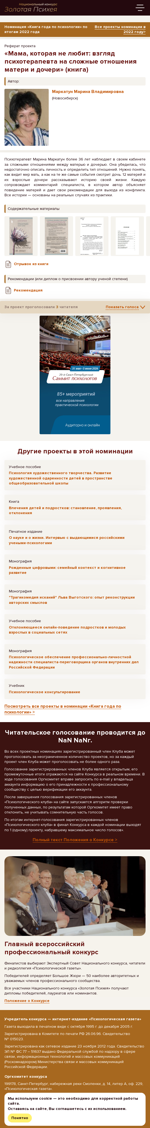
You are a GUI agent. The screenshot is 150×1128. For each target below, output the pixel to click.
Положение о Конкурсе (27, 1000)
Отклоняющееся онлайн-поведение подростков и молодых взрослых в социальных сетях (67, 630)
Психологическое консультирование (44, 692)
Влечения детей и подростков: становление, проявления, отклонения (65, 510)
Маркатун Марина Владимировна (88, 91)
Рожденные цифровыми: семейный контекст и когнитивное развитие (67, 570)
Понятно (19, 1118)
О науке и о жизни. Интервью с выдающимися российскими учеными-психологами (67, 540)
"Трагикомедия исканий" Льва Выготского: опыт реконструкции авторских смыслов (72, 600)
